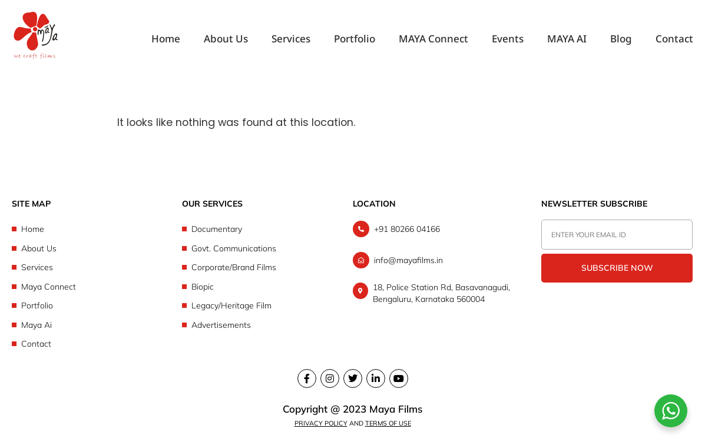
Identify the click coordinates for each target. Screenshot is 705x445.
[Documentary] (264, 229)
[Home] (94, 229)
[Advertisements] (264, 325)
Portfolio (354, 39)
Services (291, 39)
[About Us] (94, 248)
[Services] (94, 267)
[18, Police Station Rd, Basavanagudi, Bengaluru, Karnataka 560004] (435, 293)
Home (165, 39)
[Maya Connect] (94, 287)
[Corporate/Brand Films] (264, 267)
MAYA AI (567, 39)
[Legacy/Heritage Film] (264, 306)
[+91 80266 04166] (435, 229)
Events (508, 39)
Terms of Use (388, 423)
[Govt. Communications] (264, 248)
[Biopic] (264, 287)
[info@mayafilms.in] (435, 260)
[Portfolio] (94, 306)
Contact (674, 39)
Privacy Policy (320, 423)
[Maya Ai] (94, 325)
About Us (226, 39)
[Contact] (94, 344)
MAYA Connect (433, 39)
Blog (621, 39)
